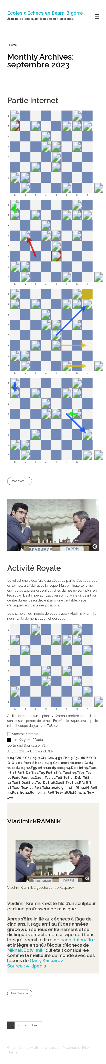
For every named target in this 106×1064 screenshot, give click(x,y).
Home (13, 45)
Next (25, 1025)
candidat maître (77, 939)
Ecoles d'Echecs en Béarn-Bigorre (45, 13)
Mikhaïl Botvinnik (25, 950)
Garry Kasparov (46, 960)
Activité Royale (34, 568)
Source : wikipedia (26, 966)
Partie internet (32, 100)
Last (35, 1025)
